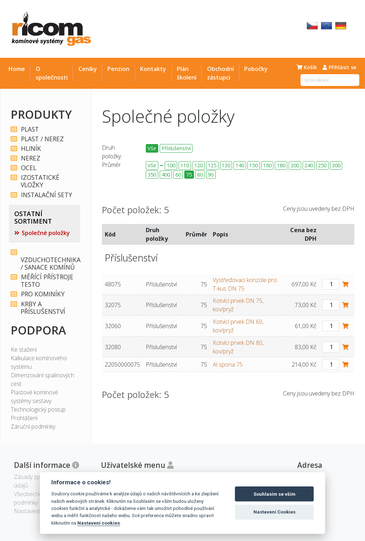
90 (211, 174)
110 (184, 165)
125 (212, 165)
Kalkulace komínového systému (39, 362)
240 (308, 165)
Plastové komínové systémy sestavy (34, 396)
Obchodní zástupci (220, 73)
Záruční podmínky (33, 426)
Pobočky (256, 69)
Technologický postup (38, 409)
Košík (307, 67)
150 (253, 165)
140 (240, 165)
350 (152, 174)
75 (189, 174)
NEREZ (30, 158)
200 (295, 165)
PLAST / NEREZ (42, 139)
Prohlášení (24, 418)
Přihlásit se (339, 67)
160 (267, 165)
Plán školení (186, 73)
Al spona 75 (228, 364)
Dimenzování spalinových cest (42, 379)
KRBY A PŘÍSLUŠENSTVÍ (43, 307)
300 (336, 165)
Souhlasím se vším (274, 494)
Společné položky (46, 233)
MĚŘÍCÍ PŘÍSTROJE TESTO (47, 280)
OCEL (28, 168)
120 (198, 165)
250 (322, 165)
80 (200, 174)
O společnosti (52, 73)
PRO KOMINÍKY (42, 294)
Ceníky (87, 69)
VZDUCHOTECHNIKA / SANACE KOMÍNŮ (49, 260)
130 (226, 165)
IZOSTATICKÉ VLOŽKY (40, 181)
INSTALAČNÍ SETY (46, 195)
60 (178, 174)
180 (281, 165)
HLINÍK (31, 148)
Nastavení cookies (98, 523)
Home (17, 69)
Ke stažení (24, 349)
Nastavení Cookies (274, 512)
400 (165, 174)
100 (171, 165)
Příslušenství (176, 148)
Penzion (118, 69)
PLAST (29, 129)
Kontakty (153, 69)
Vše (152, 148)
